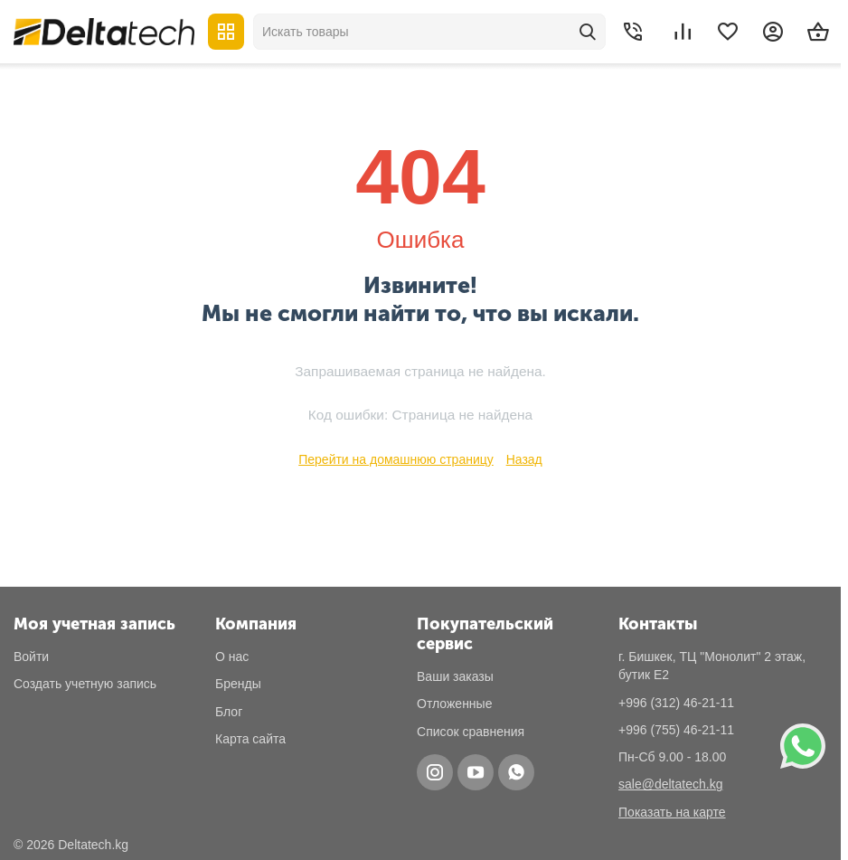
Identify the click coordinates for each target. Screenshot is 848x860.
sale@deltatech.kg (670, 784)
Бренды (238, 683)
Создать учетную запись (85, 683)
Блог (228, 711)
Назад (524, 459)
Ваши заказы (455, 676)
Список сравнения (470, 731)
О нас (232, 656)
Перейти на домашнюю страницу (396, 459)
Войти (31, 656)
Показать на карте (672, 812)
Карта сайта (250, 739)
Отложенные (454, 703)
